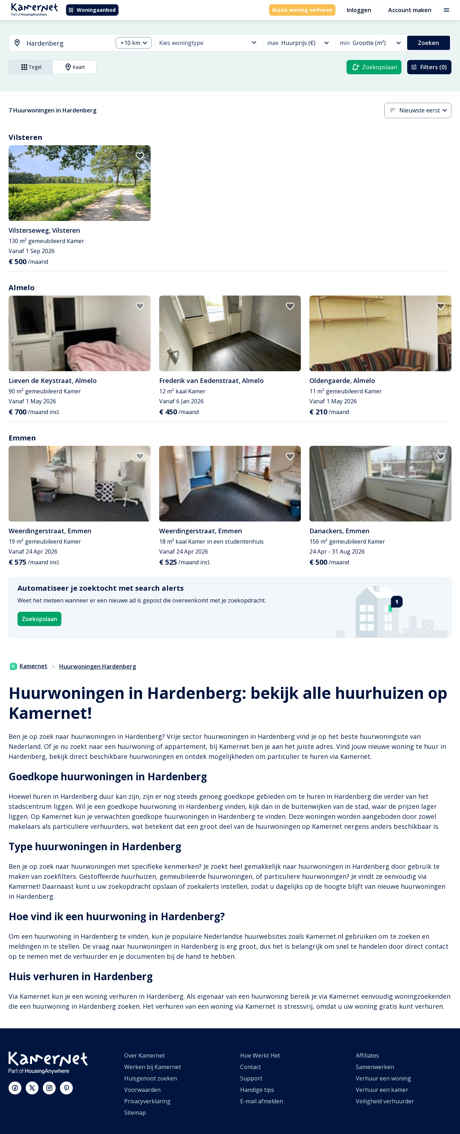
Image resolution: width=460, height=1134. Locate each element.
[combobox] (57, 43)
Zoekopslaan (39, 619)
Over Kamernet (144, 1055)
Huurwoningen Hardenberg (97, 666)
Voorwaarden (142, 1090)
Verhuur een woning (383, 1078)
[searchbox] (67, 43)
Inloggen (359, 10)
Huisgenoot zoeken (150, 1078)
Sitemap (135, 1113)
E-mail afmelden (261, 1101)
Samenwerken (375, 1067)
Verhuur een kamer (382, 1090)
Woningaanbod (92, 9)
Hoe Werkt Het (260, 1055)
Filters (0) (428, 67)
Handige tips (257, 1090)
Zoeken (428, 43)
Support (251, 1078)
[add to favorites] (140, 156)
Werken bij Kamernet (152, 1067)
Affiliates (367, 1055)
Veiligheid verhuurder (385, 1101)
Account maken (409, 10)
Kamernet (28, 666)
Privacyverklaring (147, 1101)
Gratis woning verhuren (302, 9)
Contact (250, 1067)
